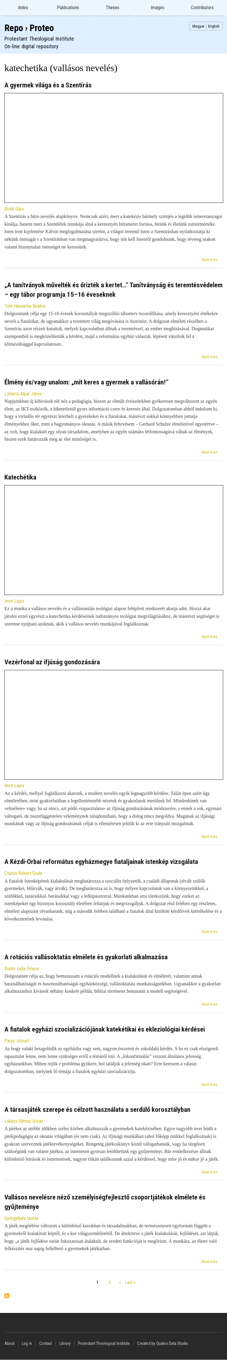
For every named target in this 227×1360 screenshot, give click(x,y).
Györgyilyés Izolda (21, 1218)
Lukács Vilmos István (23, 1121)
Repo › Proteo (29, 28)
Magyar (198, 26)
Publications (68, 7)
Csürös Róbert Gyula (23, 873)
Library (65, 1343)
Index (23, 7)
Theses (112, 7)
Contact (45, 1343)
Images (157, 7)
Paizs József (16, 1041)
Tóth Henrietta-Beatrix (25, 306)
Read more (209, 260)
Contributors (202, 7)
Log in (27, 1343)
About (9, 1343)
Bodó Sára (14, 209)
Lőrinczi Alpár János (23, 394)
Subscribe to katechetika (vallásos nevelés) (6, 1296)
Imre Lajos (14, 601)
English (214, 26)
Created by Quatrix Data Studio (162, 1343)
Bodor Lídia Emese (21, 968)
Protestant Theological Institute (104, 1343)
